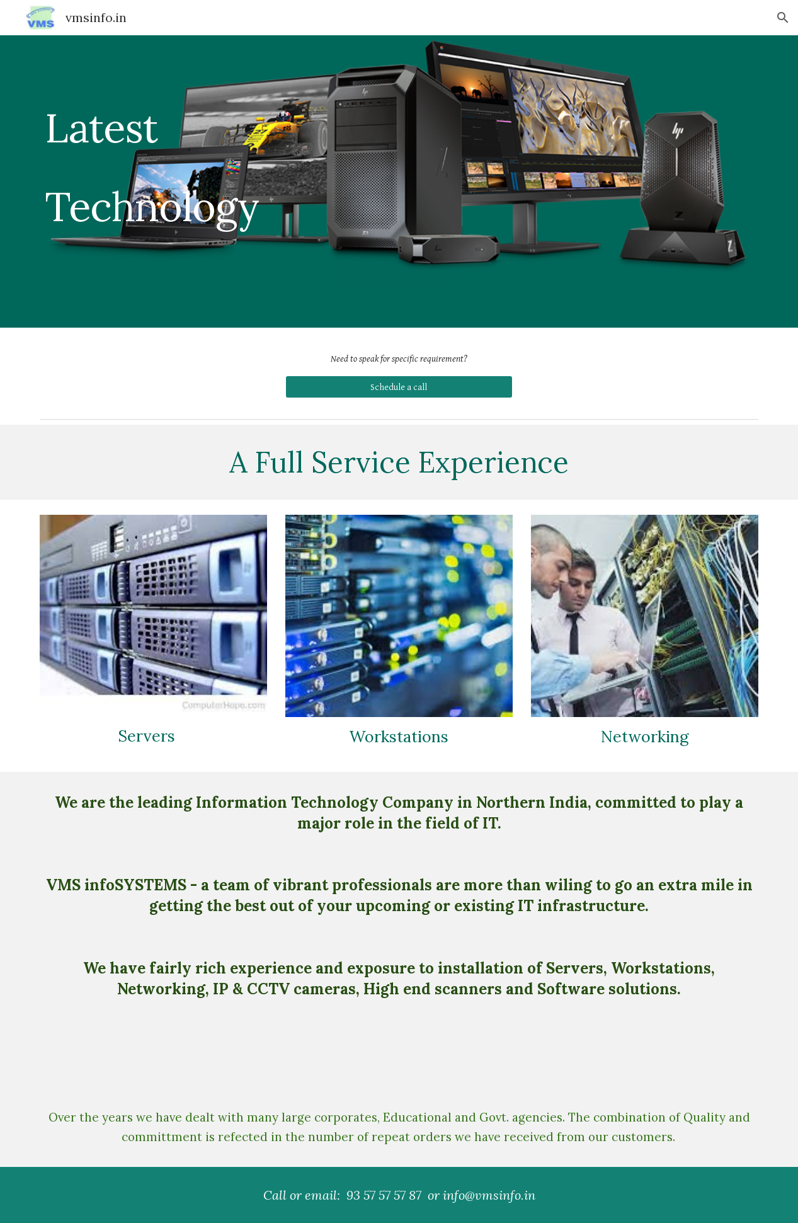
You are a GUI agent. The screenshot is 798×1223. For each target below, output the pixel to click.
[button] (783, 18)
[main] (184, 181)
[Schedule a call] (399, 386)
